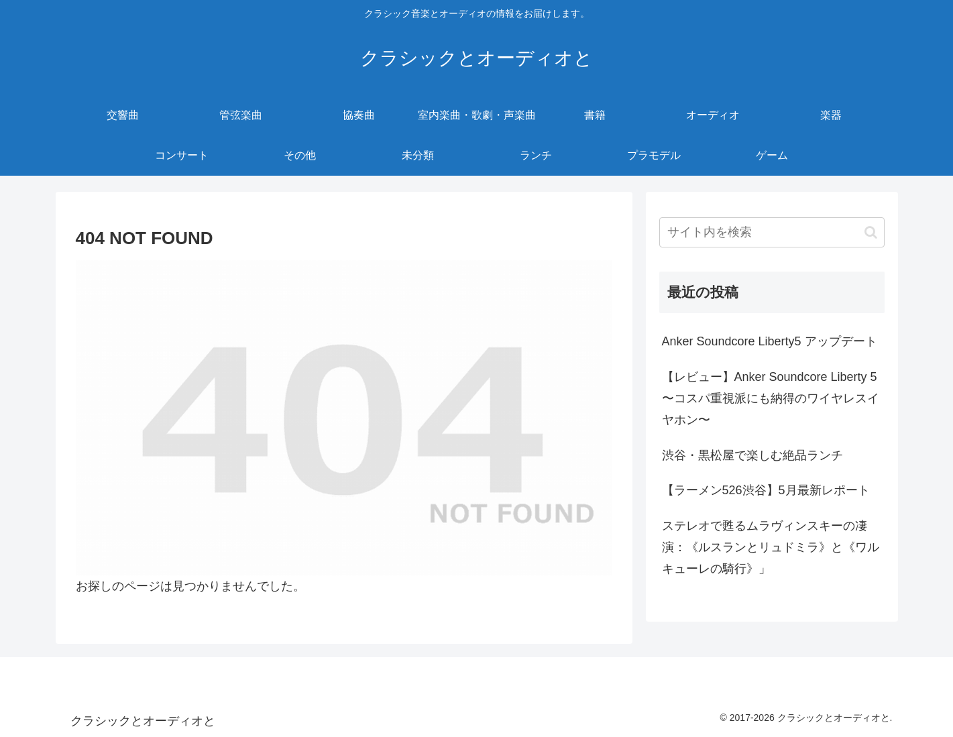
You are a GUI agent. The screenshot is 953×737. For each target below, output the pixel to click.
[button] (871, 232)
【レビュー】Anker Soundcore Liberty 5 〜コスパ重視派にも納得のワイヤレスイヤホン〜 (770, 398)
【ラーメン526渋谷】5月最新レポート (766, 490)
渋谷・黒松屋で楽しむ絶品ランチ (752, 455)
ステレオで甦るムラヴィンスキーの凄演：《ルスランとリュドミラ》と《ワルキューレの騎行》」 (770, 547)
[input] (772, 232)
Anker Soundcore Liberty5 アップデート (769, 341)
